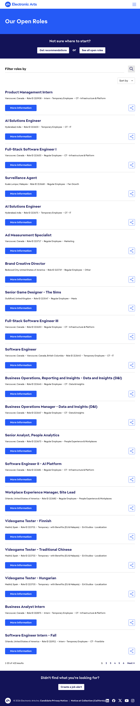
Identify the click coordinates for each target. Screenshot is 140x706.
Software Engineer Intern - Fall (30, 635)
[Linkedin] (108, 700)
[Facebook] (114, 700)
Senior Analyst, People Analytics (32, 435)
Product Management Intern (29, 92)
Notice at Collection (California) (88, 700)
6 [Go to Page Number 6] (123, 663)
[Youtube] (127, 700)
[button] (134, 4)
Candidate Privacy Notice (54, 700)
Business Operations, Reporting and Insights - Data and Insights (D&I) (63, 378)
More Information (21, 108)
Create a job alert (71, 687)
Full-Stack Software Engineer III (31, 321)
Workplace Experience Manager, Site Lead (40, 492)
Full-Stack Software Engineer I (30, 149)
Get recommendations (53, 50)
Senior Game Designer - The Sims (33, 292)
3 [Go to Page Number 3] (110, 663)
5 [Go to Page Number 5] (119, 663)
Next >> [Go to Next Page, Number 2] (131, 663)
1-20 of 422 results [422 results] (14, 663)
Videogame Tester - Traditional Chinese (38, 549)
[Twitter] (120, 700)
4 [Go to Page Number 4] (115, 663)
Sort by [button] (123, 80)
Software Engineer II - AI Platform (33, 463)
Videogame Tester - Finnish (28, 521)
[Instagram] (133, 700)
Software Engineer (20, 349)
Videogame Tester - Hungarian (30, 578)
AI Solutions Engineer (23, 120)
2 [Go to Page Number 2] (106, 663)
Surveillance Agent (21, 178)
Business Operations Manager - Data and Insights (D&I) (51, 406)
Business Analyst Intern (25, 606)
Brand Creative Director (25, 263)
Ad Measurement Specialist (28, 235)
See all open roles (92, 50)
